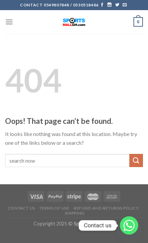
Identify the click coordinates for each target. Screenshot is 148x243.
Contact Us (21, 208)
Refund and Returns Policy (106, 208)
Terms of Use (54, 208)
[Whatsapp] (129, 225)
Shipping (75, 213)
